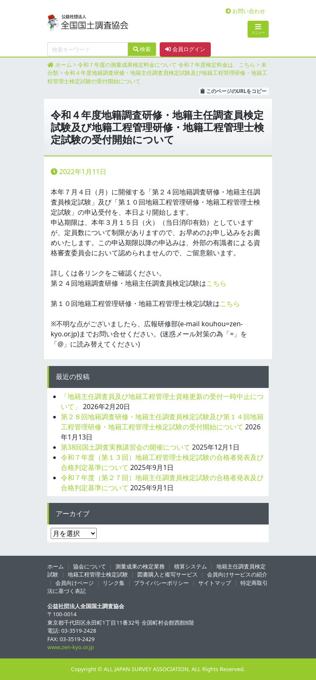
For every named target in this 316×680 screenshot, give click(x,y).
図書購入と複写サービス (167, 574)
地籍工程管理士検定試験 (98, 574)
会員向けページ (74, 583)
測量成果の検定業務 (140, 566)
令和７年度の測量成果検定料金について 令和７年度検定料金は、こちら (166, 64)
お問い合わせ (245, 11)
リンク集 (114, 583)
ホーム (63, 64)
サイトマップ (214, 583)
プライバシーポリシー (161, 583)
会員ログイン (185, 49)
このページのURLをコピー (234, 91)
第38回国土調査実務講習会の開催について (125, 447)
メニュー (258, 29)
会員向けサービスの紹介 (237, 574)
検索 (142, 49)
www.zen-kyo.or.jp (70, 647)
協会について (89, 566)
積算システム (190, 566)
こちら (216, 283)
